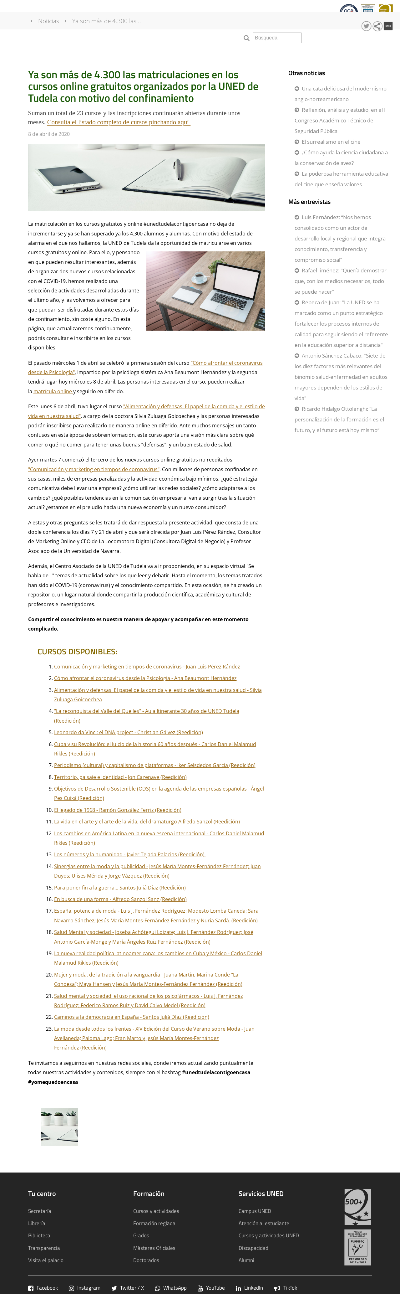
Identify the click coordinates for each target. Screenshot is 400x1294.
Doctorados (146, 1260)
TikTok (285, 1287)
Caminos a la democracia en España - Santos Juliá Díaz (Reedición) (131, 1016)
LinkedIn (249, 1287)
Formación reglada (154, 1223)
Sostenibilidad (264, 14)
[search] (277, 38)
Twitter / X (127, 1287)
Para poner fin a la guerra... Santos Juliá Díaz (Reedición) (120, 887)
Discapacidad (253, 1248)
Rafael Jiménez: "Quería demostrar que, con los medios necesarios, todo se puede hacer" (341, 281)
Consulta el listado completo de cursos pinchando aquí (119, 122)
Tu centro (18, 14)
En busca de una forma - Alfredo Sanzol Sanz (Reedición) (120, 899)
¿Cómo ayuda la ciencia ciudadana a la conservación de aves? (341, 158)
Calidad (160, 14)
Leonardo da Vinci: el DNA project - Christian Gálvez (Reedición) (128, 732)
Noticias (56, 37)
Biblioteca (39, 1235)
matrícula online (53, 391)
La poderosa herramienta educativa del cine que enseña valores (341, 179)
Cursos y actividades (118, 14)
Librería (36, 1223)
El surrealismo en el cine (331, 141)
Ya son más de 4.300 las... (114, 37)
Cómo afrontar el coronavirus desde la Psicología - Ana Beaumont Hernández (145, 678)
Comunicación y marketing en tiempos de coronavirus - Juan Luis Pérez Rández (147, 666)
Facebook (43, 1287)
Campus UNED (255, 1211)
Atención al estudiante (264, 1223)
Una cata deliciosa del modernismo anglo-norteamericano (341, 94)
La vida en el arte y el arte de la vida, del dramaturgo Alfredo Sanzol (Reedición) (147, 821)
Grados (141, 1235)
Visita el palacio (45, 1260)
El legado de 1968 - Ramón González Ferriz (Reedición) (117, 810)
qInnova (187, 14)
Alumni (246, 1260)
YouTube (211, 1287)
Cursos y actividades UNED (269, 1235)
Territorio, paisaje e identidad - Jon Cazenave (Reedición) (120, 777)
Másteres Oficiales (154, 1248)
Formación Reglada (61, 14)
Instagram (84, 1287)
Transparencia (222, 14)
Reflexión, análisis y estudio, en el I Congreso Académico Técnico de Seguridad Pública (340, 120)
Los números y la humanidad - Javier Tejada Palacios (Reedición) (130, 854)
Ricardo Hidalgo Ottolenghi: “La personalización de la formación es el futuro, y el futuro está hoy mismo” (339, 419)
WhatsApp (171, 1287)
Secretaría (39, 1211)
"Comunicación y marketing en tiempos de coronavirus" (93, 469)
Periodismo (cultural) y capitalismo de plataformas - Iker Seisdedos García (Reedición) (155, 765)
